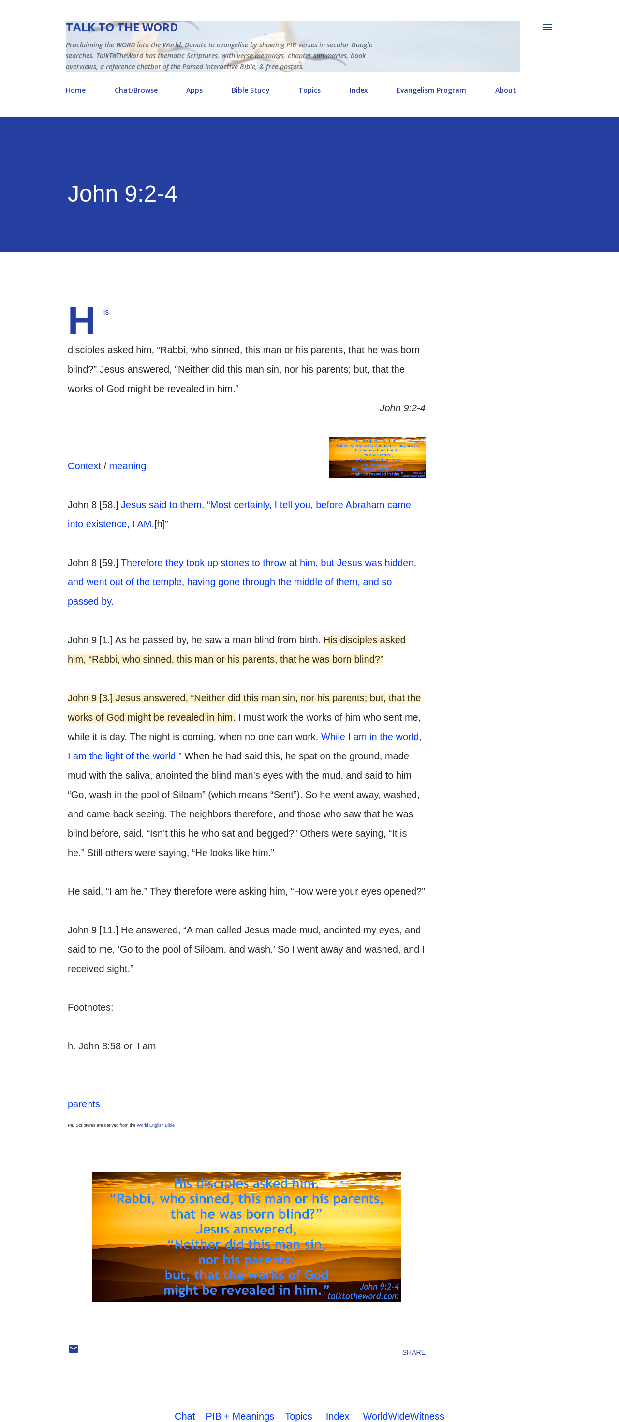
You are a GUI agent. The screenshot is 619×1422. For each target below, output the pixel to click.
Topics (309, 90)
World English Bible (156, 1125)
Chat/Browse (136, 90)
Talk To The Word (122, 27)
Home (76, 90)
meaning (128, 466)
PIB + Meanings (240, 1416)
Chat (185, 1416)
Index (359, 90)
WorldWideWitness (403, 1416)
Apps (194, 90)
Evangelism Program (431, 90)
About (505, 90)
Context (84, 466)
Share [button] (414, 1352)
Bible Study (251, 90)
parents (84, 1104)
